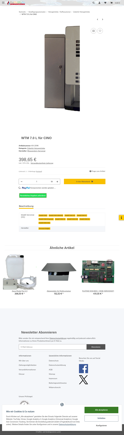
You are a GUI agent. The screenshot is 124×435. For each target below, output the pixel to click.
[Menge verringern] (21, 181)
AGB (51, 369)
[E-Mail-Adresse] (53, 347)
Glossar (22, 374)
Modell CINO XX (70, 215)
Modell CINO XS (60, 219)
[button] (94, 2)
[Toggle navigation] (3, 1)
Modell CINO (43, 215)
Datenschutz (54, 361)
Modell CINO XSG (44, 223)
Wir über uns (24, 361)
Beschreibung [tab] (26, 206)
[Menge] (36, 181)
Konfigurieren (101, 426)
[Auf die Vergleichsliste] (93, 31)
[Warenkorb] (115, 2)
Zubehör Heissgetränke (36, 148)
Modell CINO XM (72, 219)
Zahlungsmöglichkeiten (27, 365)
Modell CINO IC (81, 215)
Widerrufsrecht (55, 387)
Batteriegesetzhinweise (58, 383)
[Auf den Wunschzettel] (100, 31)
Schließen (101, 418)
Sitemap (52, 374)
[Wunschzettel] (105, 2)
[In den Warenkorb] (84, 181)
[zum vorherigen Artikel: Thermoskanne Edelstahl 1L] (97, 19)
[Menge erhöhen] (57, 181)
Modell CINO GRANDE (56, 215)
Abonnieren (95, 347)
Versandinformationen (27, 369)
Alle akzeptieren (101, 410)
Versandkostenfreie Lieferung (42, 163)
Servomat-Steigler (44, 228)
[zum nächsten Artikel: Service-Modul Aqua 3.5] (102, 19)
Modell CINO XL (85, 219)
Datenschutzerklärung (58, 338)
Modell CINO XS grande (46, 219)
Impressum (53, 378)
